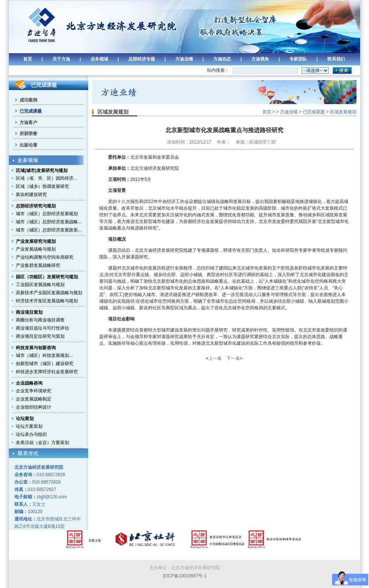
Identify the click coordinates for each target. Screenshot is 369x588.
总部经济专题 (141, 59)
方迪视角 (260, 59)
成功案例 (28, 100)
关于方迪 (61, 59)
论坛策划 (25, 418)
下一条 (233, 358)
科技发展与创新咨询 (36, 347)
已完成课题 (31, 111)
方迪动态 (222, 59)
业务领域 (99, 59)
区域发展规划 (343, 111)
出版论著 (28, 145)
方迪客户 (28, 122)
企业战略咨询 (29, 383)
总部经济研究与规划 (36, 206)
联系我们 (336, 59)
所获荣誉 (28, 133)
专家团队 (298, 59)
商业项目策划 (29, 312)
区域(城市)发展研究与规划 (42, 170)
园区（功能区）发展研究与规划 (47, 276)
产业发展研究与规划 (36, 241)
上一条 (215, 358)
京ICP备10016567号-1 (184, 575)
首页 (27, 59)
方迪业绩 (184, 59)
